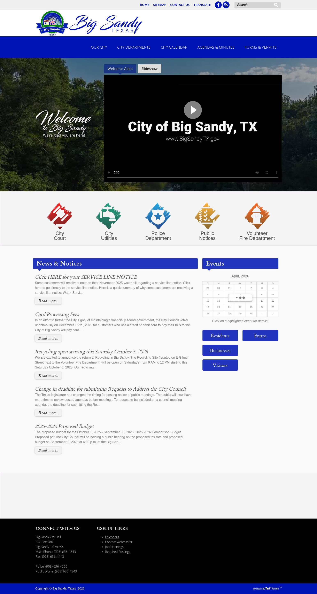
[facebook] (218, 4)
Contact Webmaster (118, 542)
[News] (226, 4)
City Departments (133, 47)
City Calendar (174, 47)
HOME (144, 5)
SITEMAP (159, 5)
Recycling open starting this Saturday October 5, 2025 (82, 351)
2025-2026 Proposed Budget (55, 426)
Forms (251, 335)
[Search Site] (255, 5)
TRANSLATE (202, 5)
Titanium (271, 588)
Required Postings (117, 552)
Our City (99, 47)
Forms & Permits (261, 47)
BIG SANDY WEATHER (159, 507)
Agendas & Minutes (216, 47)
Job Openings (114, 547)
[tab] (120, 68)
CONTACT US (180, 5)
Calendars (112, 537)
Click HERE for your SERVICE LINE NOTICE (77, 276)
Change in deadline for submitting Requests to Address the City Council (101, 388)
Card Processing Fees (48, 314)
